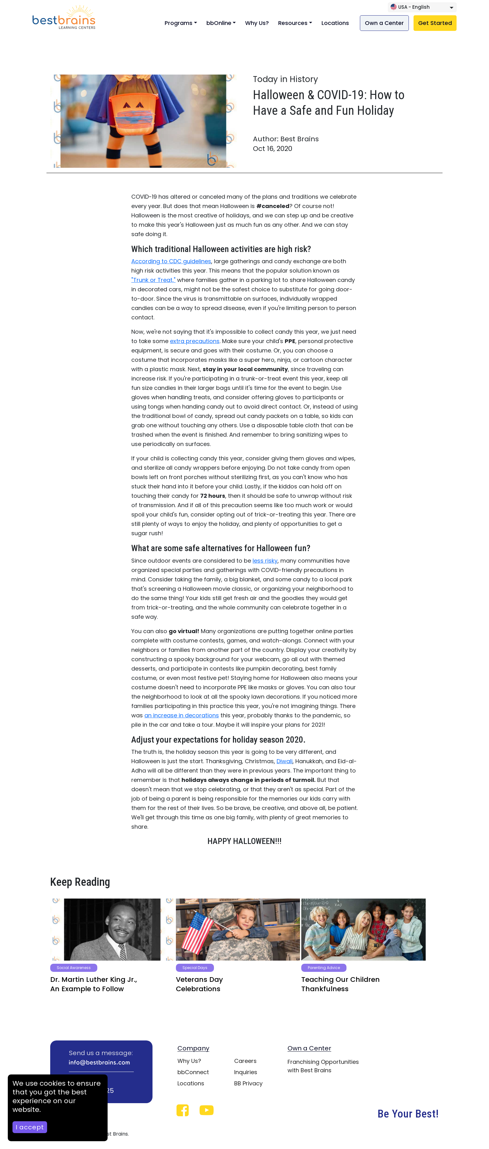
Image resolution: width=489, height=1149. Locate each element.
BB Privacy (248, 1083)
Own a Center (384, 23)
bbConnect (193, 1072)
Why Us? (257, 23)
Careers (245, 1061)
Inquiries (245, 1072)
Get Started (435, 23)
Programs (178, 23)
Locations (335, 23)
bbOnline (218, 23)
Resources (292, 23)
